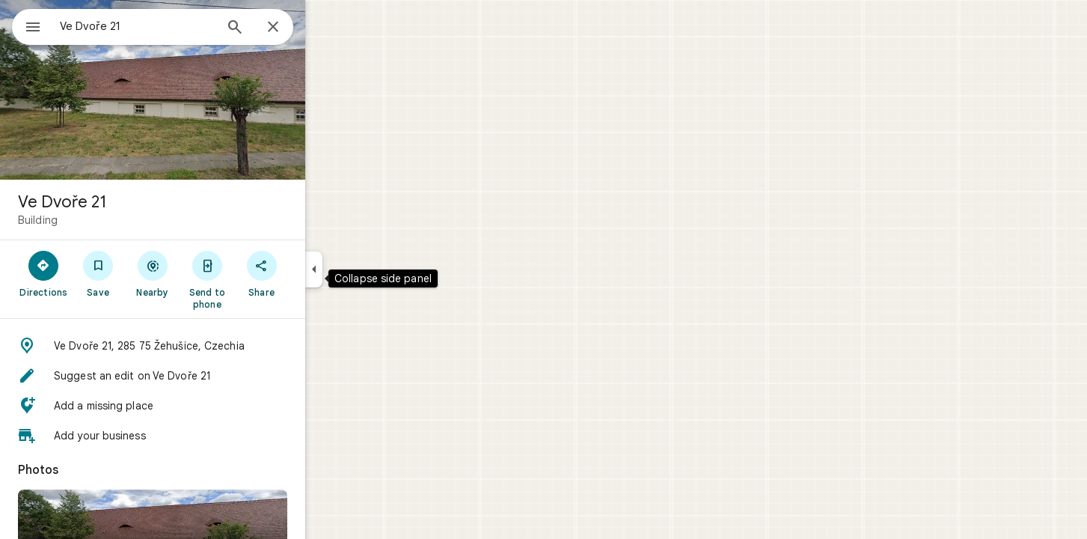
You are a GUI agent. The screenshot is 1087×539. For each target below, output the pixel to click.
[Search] (289, 28)
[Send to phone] (260, 279)
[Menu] (27, 25)
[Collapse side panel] (367, 269)
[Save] (152, 273)
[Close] (327, 27)
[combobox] (176, 26)
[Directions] (97, 273)
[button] (206, 346)
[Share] (315, 273)
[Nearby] (207, 273)
